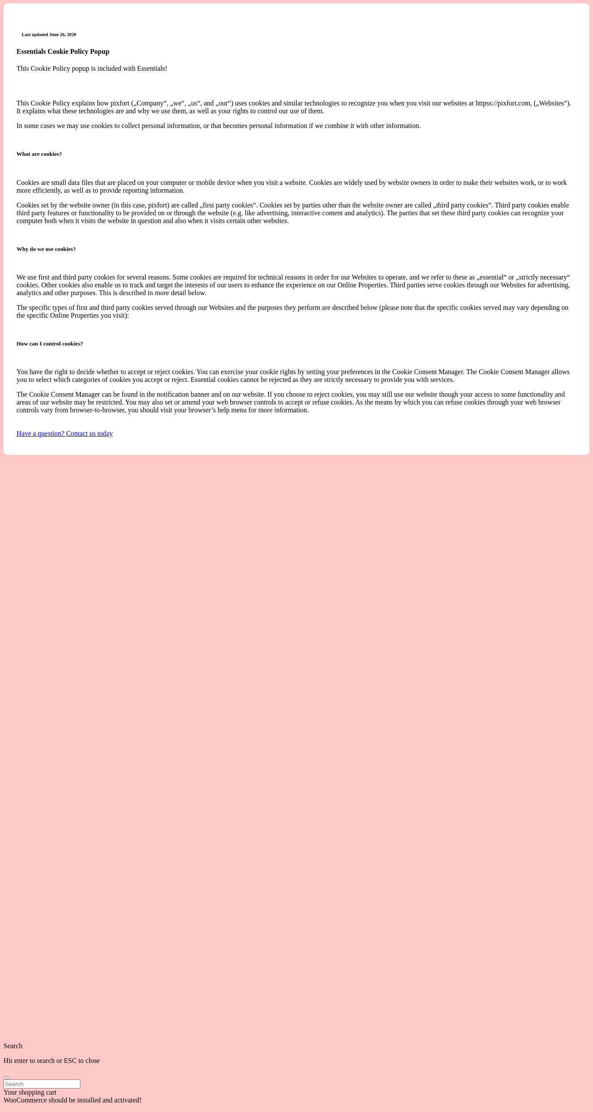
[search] (6, 1077)
